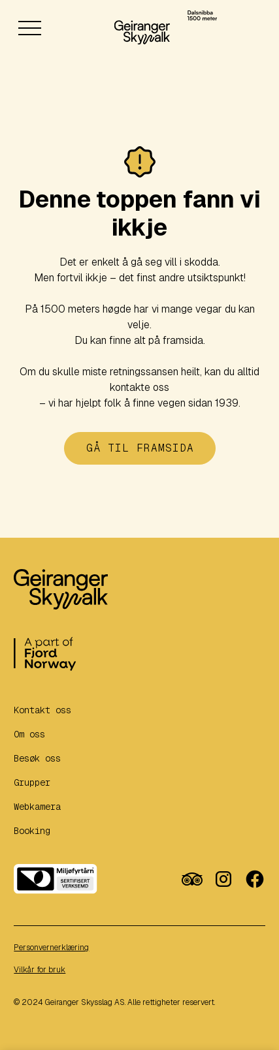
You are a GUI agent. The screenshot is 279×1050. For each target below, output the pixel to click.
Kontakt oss (42, 710)
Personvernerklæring (51, 947)
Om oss (29, 734)
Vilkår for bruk (39, 970)
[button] (29, 36)
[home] (143, 27)
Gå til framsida (140, 448)
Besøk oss (37, 758)
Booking (32, 831)
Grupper (32, 782)
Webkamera (37, 806)
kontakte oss (139, 387)
